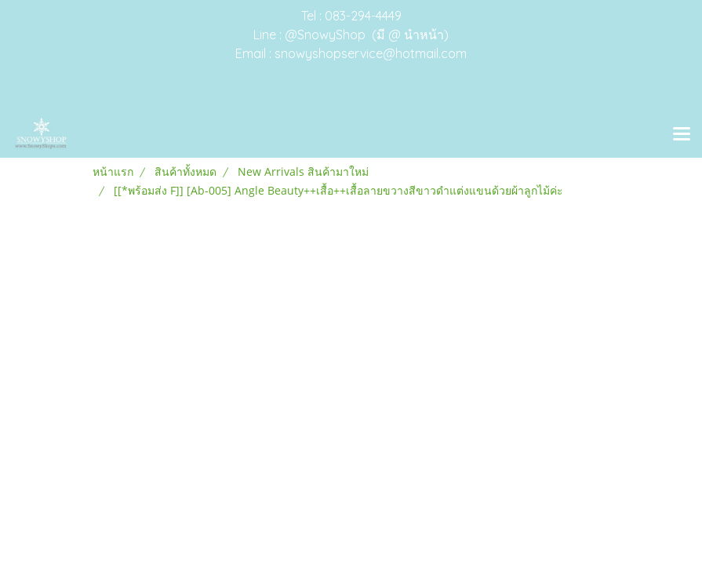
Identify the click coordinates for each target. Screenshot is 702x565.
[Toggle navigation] (681, 135)
